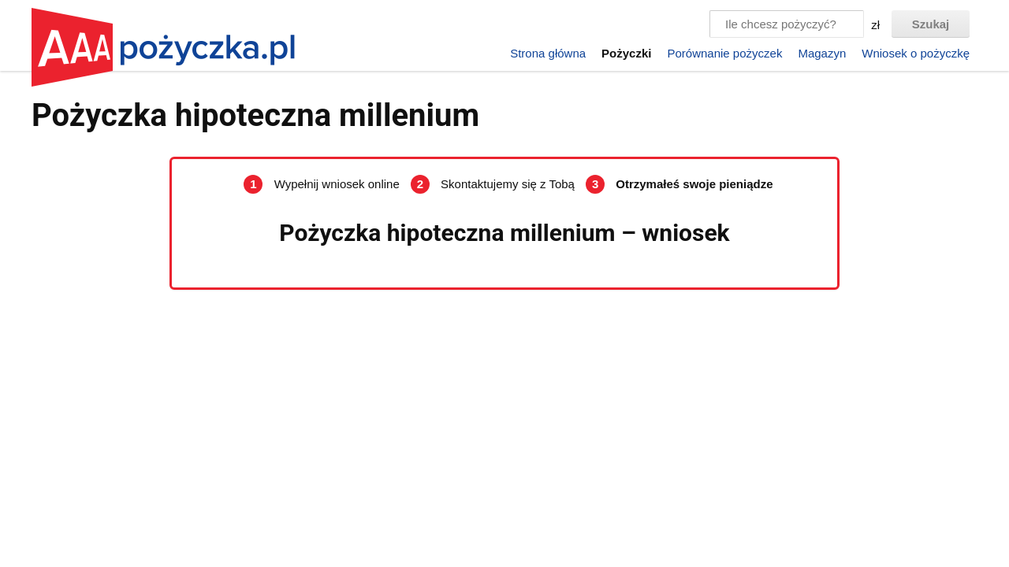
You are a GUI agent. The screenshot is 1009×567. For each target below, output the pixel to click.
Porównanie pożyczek (724, 53)
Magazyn (822, 53)
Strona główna (548, 53)
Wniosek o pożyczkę (916, 53)
